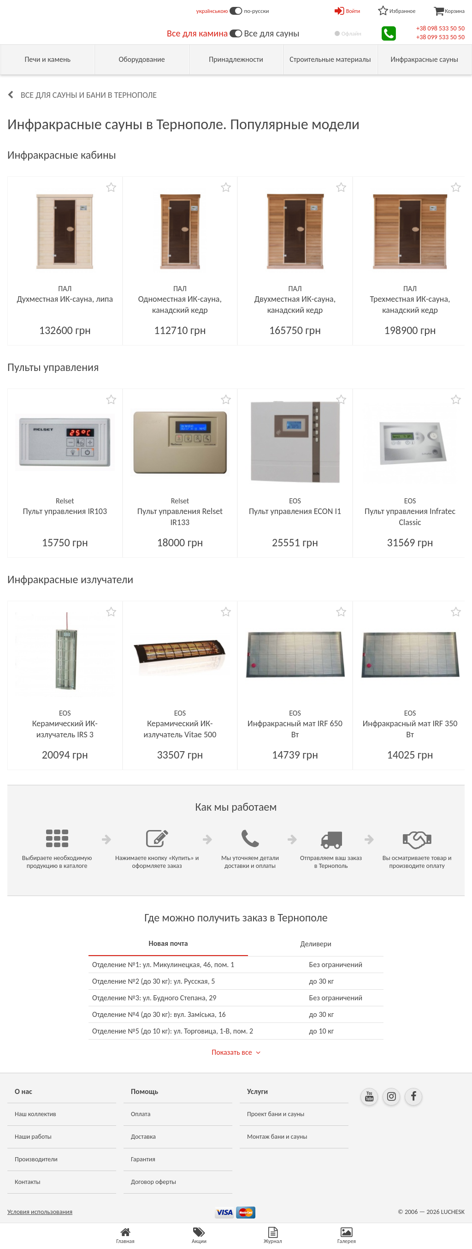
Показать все (232, 1052)
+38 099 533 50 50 (440, 37)
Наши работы (33, 1137)
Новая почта (168, 943)
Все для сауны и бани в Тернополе (89, 95)
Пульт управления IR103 (65, 511)
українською (212, 10)
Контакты (28, 1182)
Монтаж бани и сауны (277, 1137)
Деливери (315, 943)
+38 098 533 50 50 (440, 28)
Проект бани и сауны (275, 1114)
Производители (36, 1159)
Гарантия (143, 1159)
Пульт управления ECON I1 (295, 511)
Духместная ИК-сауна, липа (65, 299)
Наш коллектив (35, 1114)
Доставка (143, 1137)
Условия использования (39, 1212)
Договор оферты (153, 1182)
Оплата (141, 1114)
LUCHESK (453, 1212)
